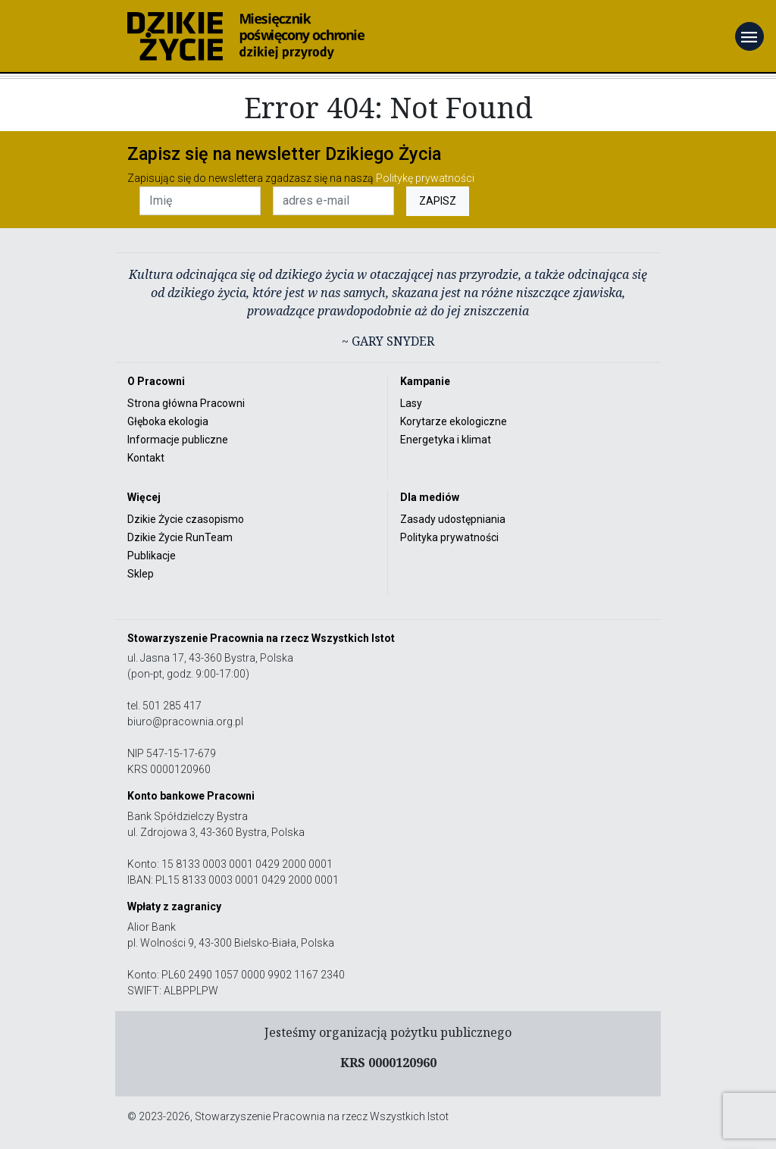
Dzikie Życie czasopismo (185, 519)
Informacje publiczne (177, 440)
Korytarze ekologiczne (453, 421)
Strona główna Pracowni (186, 403)
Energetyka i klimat (445, 440)
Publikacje (151, 555)
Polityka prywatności (449, 537)
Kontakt (145, 458)
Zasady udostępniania (452, 519)
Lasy (411, 403)
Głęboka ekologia (167, 421)
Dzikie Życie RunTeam (180, 537)
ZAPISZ (437, 201)
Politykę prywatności (425, 178)
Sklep (140, 574)
